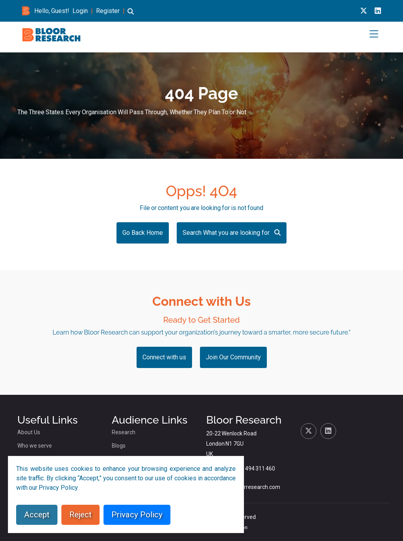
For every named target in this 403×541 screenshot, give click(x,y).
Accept (37, 514)
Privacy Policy (137, 514)
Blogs (119, 445)
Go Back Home (142, 232)
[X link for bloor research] (363, 11)
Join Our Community (233, 357)
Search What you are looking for (232, 232)
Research (123, 432)
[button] (131, 15)
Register (108, 11)
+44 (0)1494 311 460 (249, 468)
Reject (80, 514)
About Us (28, 432)
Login (80, 11)
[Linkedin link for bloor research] (378, 11)
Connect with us (164, 357)
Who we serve (34, 445)
